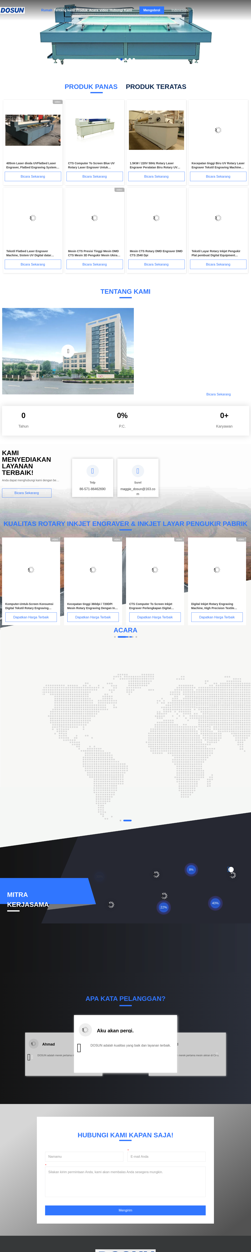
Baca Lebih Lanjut (173, 394)
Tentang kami (64, 10)
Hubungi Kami (121, 10)
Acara (93, 10)
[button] (32, 1057)
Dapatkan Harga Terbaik (31, 617)
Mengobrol (151, 10)
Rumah (46, 10)
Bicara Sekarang (33, 176)
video (104, 10)
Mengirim (125, 1210)
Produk (82, 10)
